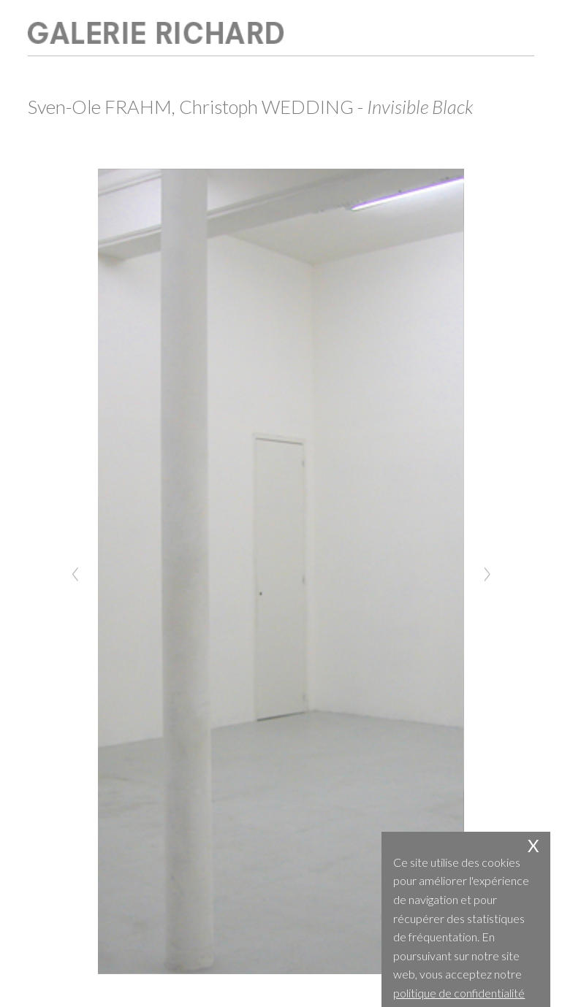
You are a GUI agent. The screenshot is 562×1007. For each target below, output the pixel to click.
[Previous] (75, 571)
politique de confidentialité (459, 993)
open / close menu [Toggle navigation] (510, 29)
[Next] (487, 571)
